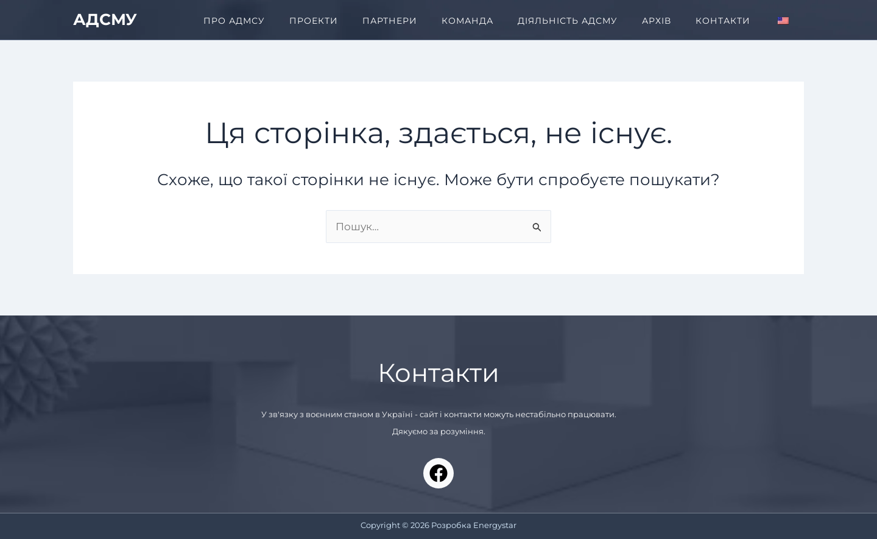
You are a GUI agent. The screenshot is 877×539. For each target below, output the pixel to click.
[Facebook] (438, 473)
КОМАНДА (467, 20)
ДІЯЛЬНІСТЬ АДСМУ (568, 20)
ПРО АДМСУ (234, 20)
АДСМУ (105, 19)
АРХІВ (656, 20)
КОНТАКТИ (723, 20)
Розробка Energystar (473, 525)
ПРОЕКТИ (313, 20)
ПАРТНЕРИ (389, 20)
